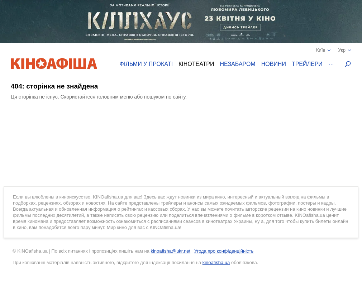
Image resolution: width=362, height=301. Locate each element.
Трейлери (307, 64)
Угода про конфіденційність (223, 251)
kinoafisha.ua (216, 262)
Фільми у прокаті (146, 64)
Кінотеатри (196, 64)
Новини (273, 64)
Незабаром (238, 64)
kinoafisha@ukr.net (170, 251)
